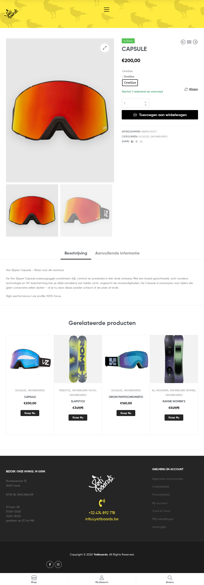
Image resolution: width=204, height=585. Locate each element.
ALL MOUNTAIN (160, 390)
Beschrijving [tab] (76, 252)
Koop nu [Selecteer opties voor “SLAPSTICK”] (78, 417)
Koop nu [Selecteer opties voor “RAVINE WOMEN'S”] (174, 417)
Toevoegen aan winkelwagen (163, 114)
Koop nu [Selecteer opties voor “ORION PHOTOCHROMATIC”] (126, 413)
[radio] (130, 83)
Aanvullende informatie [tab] (117, 252)
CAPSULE (30, 397)
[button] (104, 47)
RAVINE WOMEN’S (174, 401)
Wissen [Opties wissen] (193, 89)
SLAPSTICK (78, 401)
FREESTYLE (65, 390)
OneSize (127, 71)
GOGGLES (143, 136)
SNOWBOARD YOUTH (84, 390)
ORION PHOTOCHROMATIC (126, 397)
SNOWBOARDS (159, 136)
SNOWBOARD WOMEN (182, 390)
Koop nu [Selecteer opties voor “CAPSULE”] (30, 413)
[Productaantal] (136, 103)
